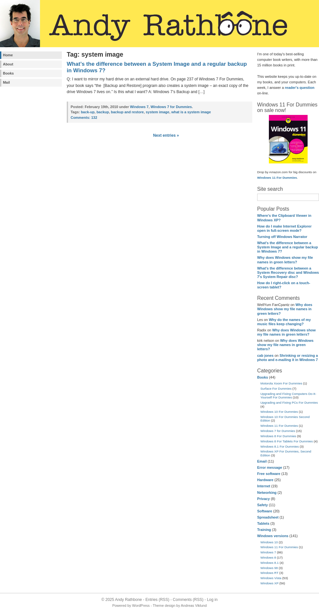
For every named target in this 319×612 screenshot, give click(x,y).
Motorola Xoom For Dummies (281, 383)
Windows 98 (269, 568)
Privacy (263, 499)
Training (264, 530)
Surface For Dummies (276, 388)
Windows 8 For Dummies (278, 436)
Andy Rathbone (128, 599)
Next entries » (166, 135)
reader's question (299, 88)
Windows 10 (269, 542)
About (8, 64)
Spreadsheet (268, 517)
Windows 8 (268, 557)
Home (8, 55)
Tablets (263, 523)
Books (8, 73)
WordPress (141, 605)
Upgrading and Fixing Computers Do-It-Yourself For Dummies (288, 395)
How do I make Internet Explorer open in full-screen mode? (284, 228)
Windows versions (272, 536)
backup (102, 112)
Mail (6, 82)
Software (264, 511)
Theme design (164, 605)
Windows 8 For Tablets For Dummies (286, 441)
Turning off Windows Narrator (282, 237)
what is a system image (191, 112)
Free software (268, 474)
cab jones (265, 355)
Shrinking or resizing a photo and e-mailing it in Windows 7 (287, 358)
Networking (267, 492)
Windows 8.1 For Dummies (279, 446)
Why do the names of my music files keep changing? (284, 322)
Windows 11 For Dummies (277, 177)
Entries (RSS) (157, 599)
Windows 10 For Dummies (279, 411)
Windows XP (269, 583)
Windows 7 (268, 552)
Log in (212, 599)
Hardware (265, 480)
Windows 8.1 (269, 562)
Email (262, 461)
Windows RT (269, 573)
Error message (269, 467)
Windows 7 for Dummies (277, 431)
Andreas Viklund (194, 605)
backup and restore (127, 112)
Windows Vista (270, 578)
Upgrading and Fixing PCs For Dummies (289, 402)
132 (84, 117)
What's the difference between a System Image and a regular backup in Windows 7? (287, 247)
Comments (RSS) (188, 599)
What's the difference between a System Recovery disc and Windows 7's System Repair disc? (288, 272)
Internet (263, 486)
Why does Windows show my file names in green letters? (285, 260)
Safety (262, 505)
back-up (87, 112)
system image (157, 112)
